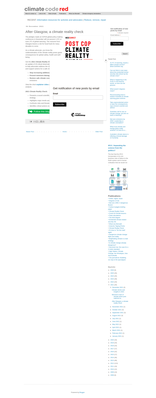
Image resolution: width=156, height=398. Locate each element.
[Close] (106, 60)
